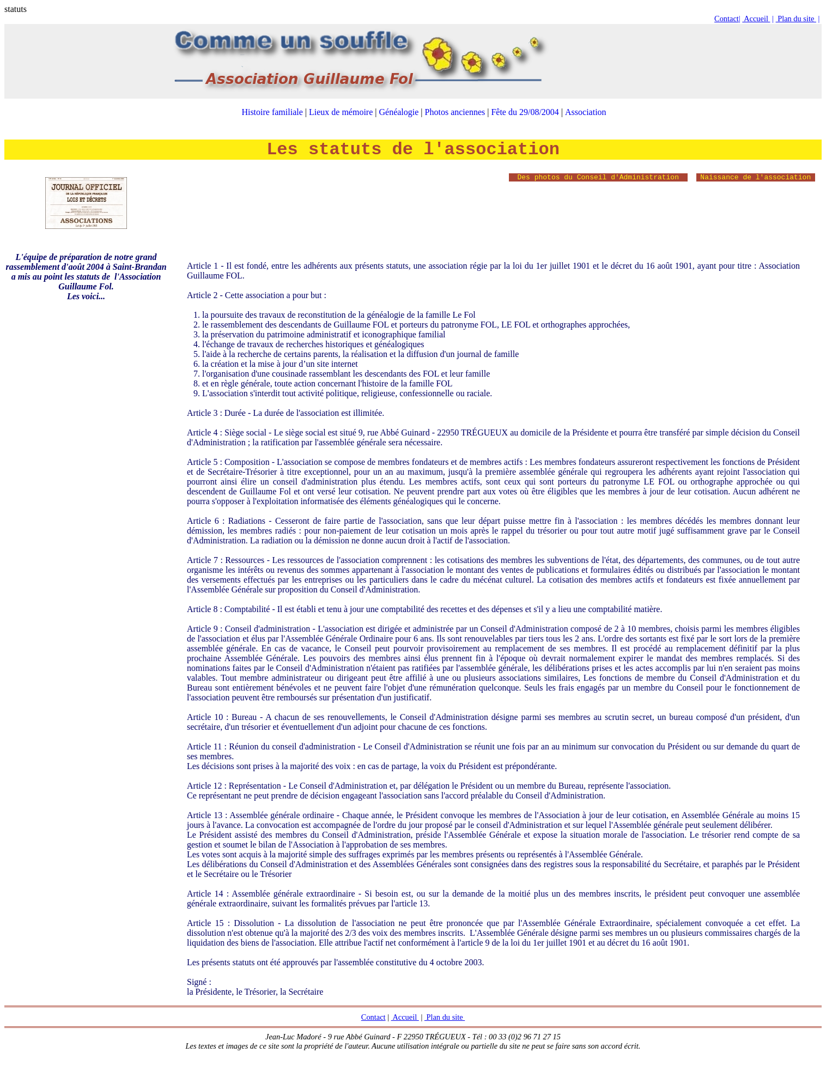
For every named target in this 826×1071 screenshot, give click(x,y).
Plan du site (796, 18)
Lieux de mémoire (341, 112)
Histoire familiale (271, 112)
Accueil (756, 18)
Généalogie (399, 112)
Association (585, 112)
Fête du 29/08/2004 (524, 112)
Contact (726, 18)
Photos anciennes (455, 112)
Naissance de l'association (755, 177)
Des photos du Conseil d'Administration (598, 177)
